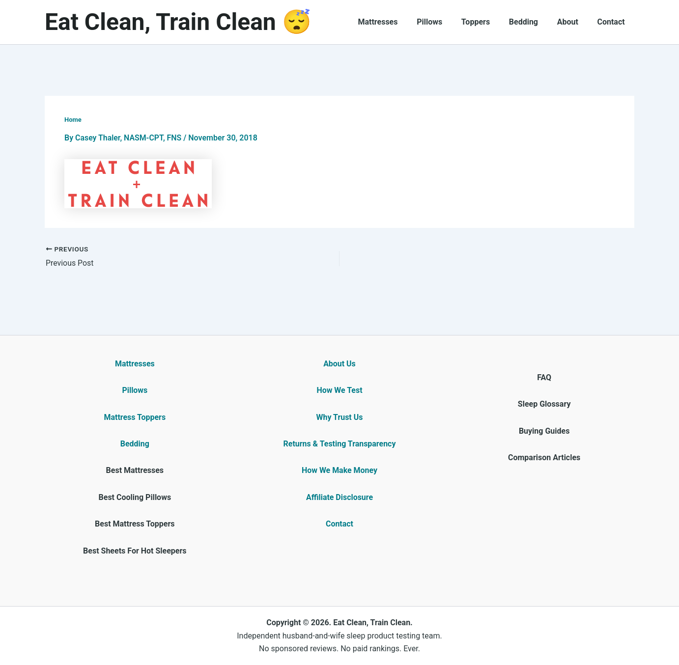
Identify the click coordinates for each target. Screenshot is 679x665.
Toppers (487, 22)
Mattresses (396, 22)
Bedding (531, 22)
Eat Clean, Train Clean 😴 (178, 22)
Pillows (444, 22)
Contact (612, 22)
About (572, 22)
